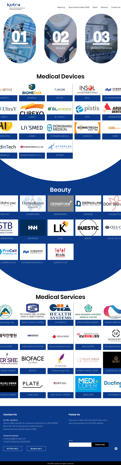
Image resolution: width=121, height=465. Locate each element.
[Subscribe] (100, 444)
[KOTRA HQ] (12, 448)
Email (71, 440)
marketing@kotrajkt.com (14, 438)
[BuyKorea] (36, 448)
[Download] (116, 448)
